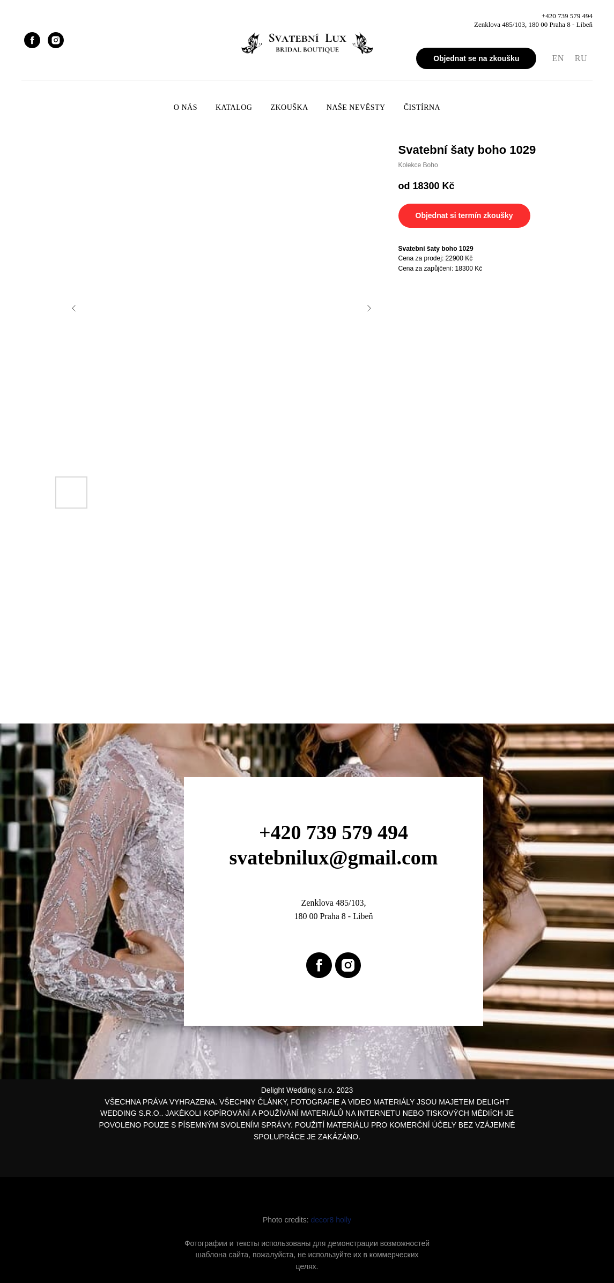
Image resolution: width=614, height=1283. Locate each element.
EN (558, 58)
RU (581, 58)
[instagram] (56, 40)
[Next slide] (369, 308)
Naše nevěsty (356, 107)
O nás (185, 107)
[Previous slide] (74, 308)
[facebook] (32, 40)
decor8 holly (331, 1219)
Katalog (234, 107)
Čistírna (422, 107)
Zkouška (289, 107)
